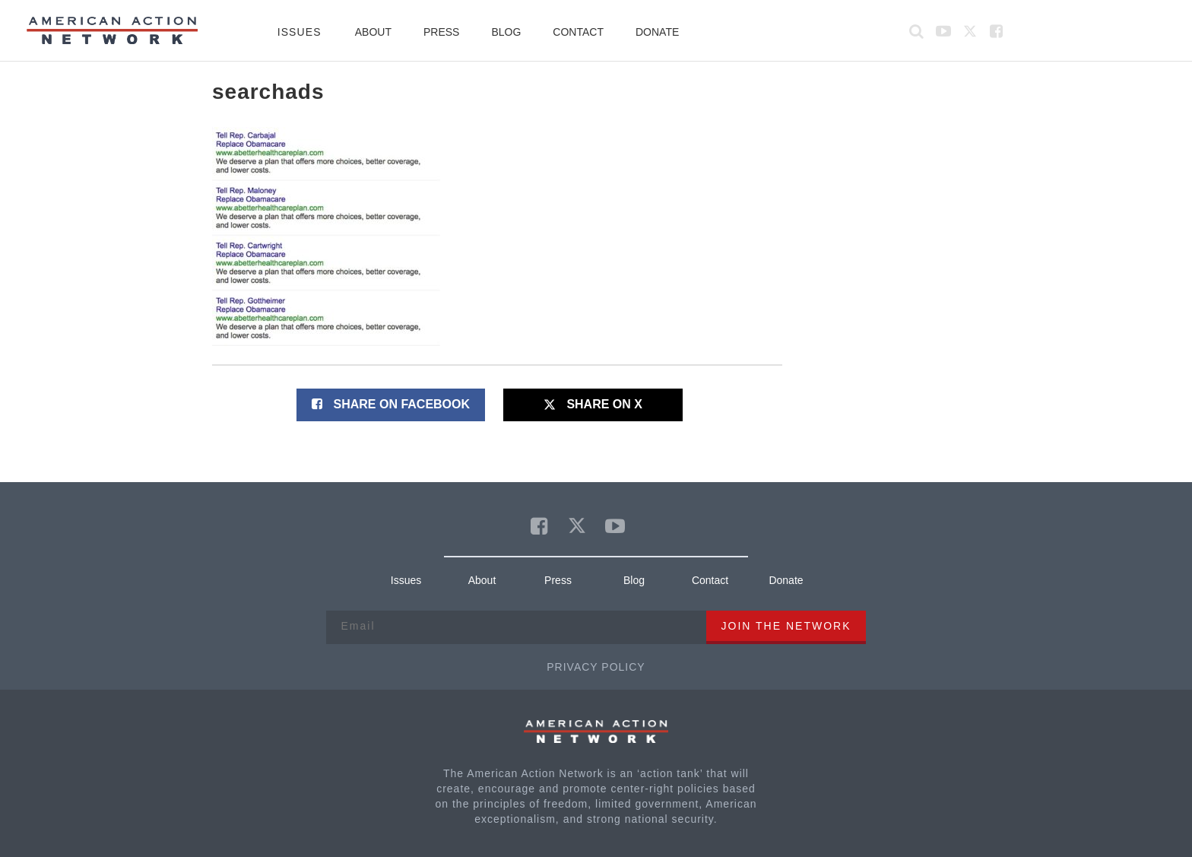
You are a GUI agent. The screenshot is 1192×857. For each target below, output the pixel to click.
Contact (578, 32)
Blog (506, 32)
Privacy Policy (596, 667)
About (373, 32)
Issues (299, 32)
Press (441, 32)
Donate (657, 32)
